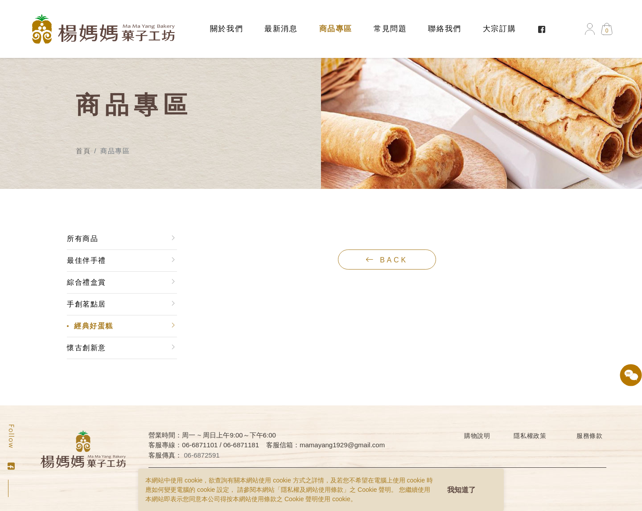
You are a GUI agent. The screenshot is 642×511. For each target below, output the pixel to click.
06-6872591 (202, 455)
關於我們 (226, 29)
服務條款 (589, 435)
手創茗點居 (86, 304)
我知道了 (461, 490)
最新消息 (280, 29)
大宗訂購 (499, 29)
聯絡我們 (444, 29)
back (387, 259)
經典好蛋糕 (93, 326)
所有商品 (82, 238)
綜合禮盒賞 (86, 282)
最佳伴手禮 (86, 260)
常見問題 (390, 29)
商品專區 (335, 29)
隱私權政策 (530, 435)
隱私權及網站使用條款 (312, 489)
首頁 (83, 151)
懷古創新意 (86, 348)
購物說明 (477, 435)
